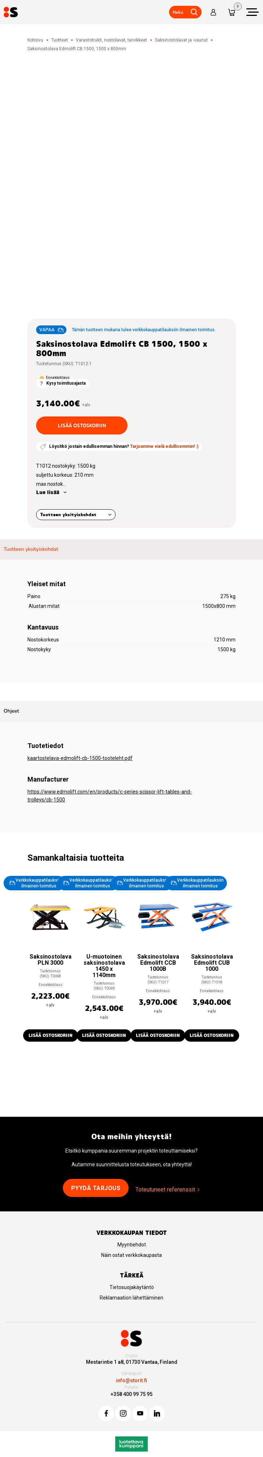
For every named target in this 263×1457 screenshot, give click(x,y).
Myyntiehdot (131, 1245)
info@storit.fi (131, 1380)
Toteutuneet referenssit (165, 1189)
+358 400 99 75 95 (131, 1394)
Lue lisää (47, 492)
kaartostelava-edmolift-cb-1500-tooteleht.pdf (80, 758)
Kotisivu (35, 40)
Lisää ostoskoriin (82, 425)
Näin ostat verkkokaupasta (131, 1255)
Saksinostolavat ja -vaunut (181, 40)
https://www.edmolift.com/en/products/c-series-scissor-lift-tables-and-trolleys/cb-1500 (109, 796)
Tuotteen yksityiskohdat (68, 514)
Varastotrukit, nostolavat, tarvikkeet (111, 40)
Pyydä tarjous (96, 1188)
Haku (178, 12)
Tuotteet (59, 40)
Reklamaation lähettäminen (131, 1298)
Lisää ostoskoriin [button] (51, 1035)
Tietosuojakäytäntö (131, 1287)
